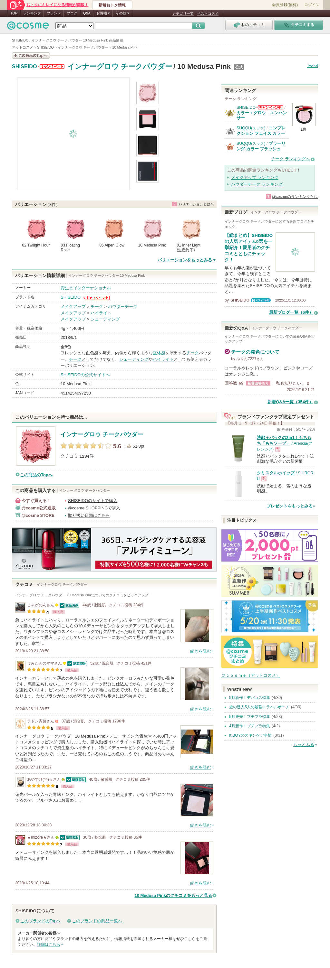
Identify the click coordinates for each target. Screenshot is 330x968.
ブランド (54, 13)
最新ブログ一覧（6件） (291, 312)
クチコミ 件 (77, 456)
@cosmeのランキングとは (295, 196)
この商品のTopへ (36, 474)
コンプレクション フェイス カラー (261, 130)
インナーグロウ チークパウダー (119, 66)
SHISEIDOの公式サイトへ (85, 374)
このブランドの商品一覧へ (97, 920)
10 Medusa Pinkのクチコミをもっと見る (173, 895)
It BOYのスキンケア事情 (250, 735)
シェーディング (105, 319)
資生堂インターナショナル (86, 287)
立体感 (159, 352)
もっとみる (303, 744)
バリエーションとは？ (196, 204)
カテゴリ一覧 (183, 13)
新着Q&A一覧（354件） (290, 401)
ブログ (72, 13)
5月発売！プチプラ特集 (249, 716)
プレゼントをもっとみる (290, 506)
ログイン (312, 5)
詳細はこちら (48, 944)
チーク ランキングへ (290, 158)
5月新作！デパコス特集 (249, 697)
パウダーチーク (122, 306)
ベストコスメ (207, 13)
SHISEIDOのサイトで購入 (92, 500)
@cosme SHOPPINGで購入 (94, 508)
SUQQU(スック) (251, 128)
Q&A (87, 13)
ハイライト (101, 313)
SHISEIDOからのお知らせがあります (51, 66)
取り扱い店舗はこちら (89, 515)
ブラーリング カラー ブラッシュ (261, 146)
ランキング (32, 13)
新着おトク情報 (112, 5)
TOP (13, 13)
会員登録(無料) (285, 5)
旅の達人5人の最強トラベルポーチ (259, 707)
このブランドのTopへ (40, 920)
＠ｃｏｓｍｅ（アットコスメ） (250, 675)
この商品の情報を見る (31, 55)
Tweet (312, 65)
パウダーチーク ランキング (257, 184)
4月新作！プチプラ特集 (249, 726)
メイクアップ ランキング (254, 177)
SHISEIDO (24, 67)
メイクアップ (73, 306)
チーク (97, 306)
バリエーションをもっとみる (185, 259)
